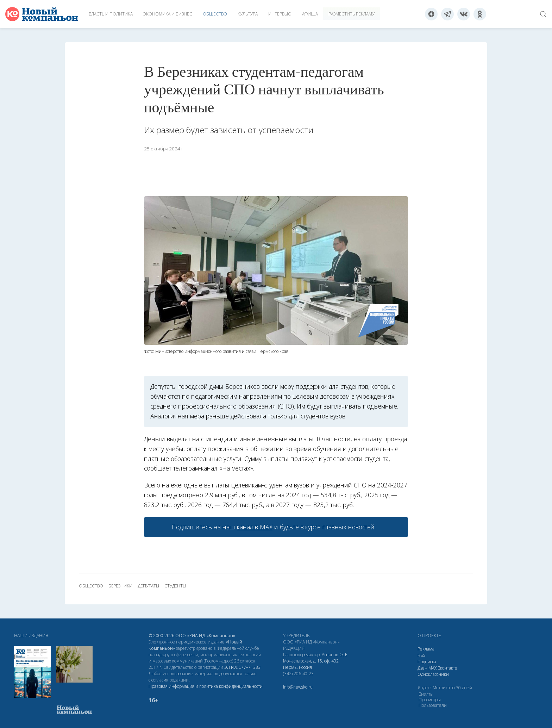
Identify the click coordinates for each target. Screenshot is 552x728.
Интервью (279, 14)
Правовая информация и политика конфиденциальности (206, 686)
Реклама (426, 649)
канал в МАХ (254, 527)
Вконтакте (447, 668)
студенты (175, 586)
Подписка (427, 662)
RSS (421, 655)
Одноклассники (433, 674)
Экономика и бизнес (167, 14)
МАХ (432, 668)
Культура (248, 14)
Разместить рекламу (351, 14)
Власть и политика (111, 14)
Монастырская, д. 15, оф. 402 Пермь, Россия (311, 664)
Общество (215, 14)
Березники (120, 586)
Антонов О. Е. (335, 655)
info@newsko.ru (298, 687)
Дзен (422, 668)
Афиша (310, 14)
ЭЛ (242, 667)
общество (91, 586)
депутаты (148, 586)
